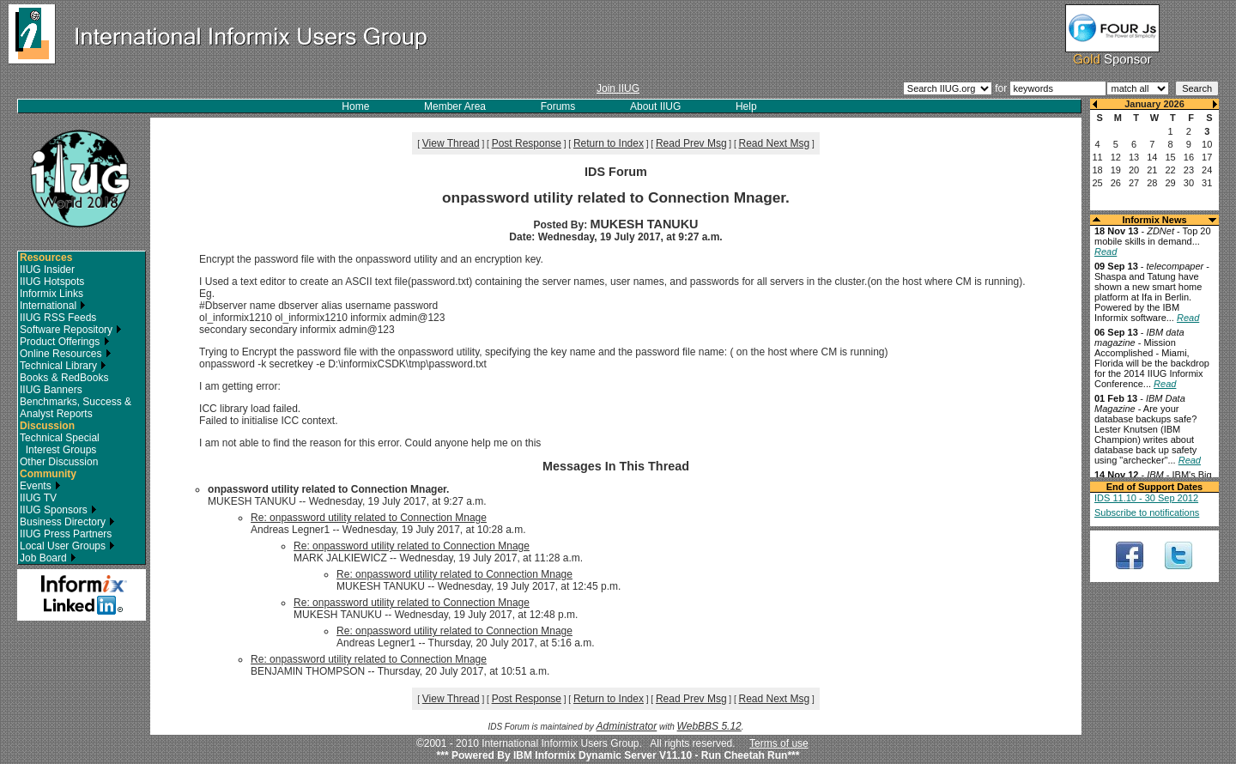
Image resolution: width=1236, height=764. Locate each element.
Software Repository (71, 330)
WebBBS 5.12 (709, 726)
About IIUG (655, 106)
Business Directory (67, 522)
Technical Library (63, 366)
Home (355, 106)
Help (746, 106)
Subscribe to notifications (1146, 512)
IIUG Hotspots (52, 282)
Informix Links (51, 294)
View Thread (451, 143)
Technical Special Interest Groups (60, 444)
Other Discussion (59, 462)
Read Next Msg (774, 143)
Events (40, 486)
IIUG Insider (47, 270)
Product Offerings (65, 342)
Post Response (526, 143)
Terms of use (779, 743)
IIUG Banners (51, 390)
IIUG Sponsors (58, 510)
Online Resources (66, 354)
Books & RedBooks (64, 378)
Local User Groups (67, 546)
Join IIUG (618, 88)
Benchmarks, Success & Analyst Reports (75, 408)
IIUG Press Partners (66, 534)
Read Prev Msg (691, 143)
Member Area (455, 106)
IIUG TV (38, 498)
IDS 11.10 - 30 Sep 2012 (1146, 498)
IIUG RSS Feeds (58, 318)
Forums (558, 106)
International (53, 306)
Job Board (48, 558)
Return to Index (608, 143)
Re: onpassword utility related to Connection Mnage (369, 518)
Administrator (627, 726)
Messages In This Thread (615, 466)
